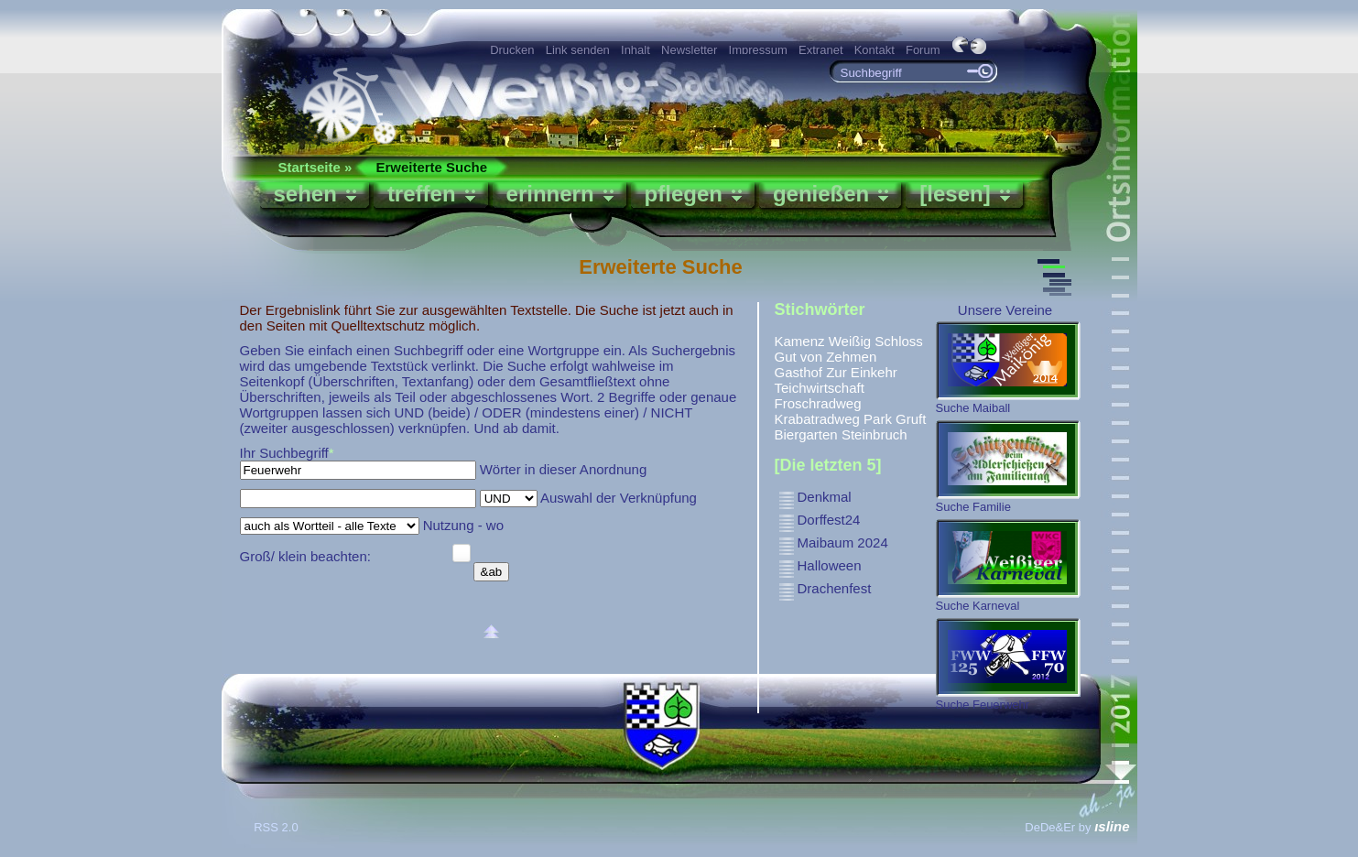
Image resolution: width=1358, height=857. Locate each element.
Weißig (850, 341)
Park (878, 419)
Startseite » (315, 167)
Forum (923, 50)
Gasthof (799, 372)
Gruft (911, 419)
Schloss (899, 341)
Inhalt (635, 50)
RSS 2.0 (277, 827)
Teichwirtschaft (819, 388)
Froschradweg (818, 403)
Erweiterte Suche (431, 167)
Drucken (512, 50)
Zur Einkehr (861, 372)
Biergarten (806, 434)
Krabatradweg (817, 419)
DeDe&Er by (1077, 827)
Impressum (758, 50)
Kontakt (874, 50)
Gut (786, 356)
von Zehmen (838, 356)
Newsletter (689, 50)
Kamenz (800, 341)
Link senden (578, 50)
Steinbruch (874, 434)
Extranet (820, 50)
